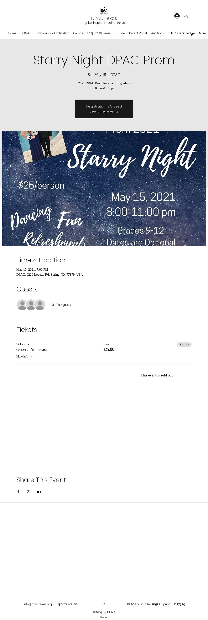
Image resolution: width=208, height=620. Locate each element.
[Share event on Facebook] (18, 491)
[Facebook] (192, 35)
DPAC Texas (104, 18)
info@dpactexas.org (38, 604)
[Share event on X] (29, 491)
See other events (104, 111)
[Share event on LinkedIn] (39, 491)
